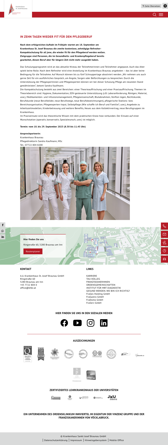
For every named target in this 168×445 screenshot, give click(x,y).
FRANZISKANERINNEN (98, 281)
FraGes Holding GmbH (98, 293)
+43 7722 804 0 (28, 284)
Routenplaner (33, 251)
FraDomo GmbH (94, 299)
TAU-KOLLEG (93, 278)
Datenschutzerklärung (55, 440)
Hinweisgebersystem (96, 440)
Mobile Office (117, 440)
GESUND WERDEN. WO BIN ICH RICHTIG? (108, 290)
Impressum (76, 440)
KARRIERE (91, 275)
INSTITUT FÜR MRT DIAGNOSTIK (103, 287)
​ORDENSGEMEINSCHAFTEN (100, 284)
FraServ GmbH (93, 302)
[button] (165, 6)
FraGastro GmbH (95, 296)
